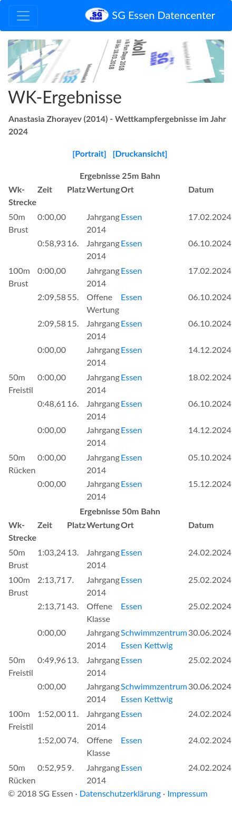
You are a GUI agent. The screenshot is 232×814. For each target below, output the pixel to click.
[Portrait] (89, 153)
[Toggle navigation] (23, 15)
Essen (131, 217)
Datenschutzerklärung (120, 793)
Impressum (187, 793)
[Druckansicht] (139, 153)
